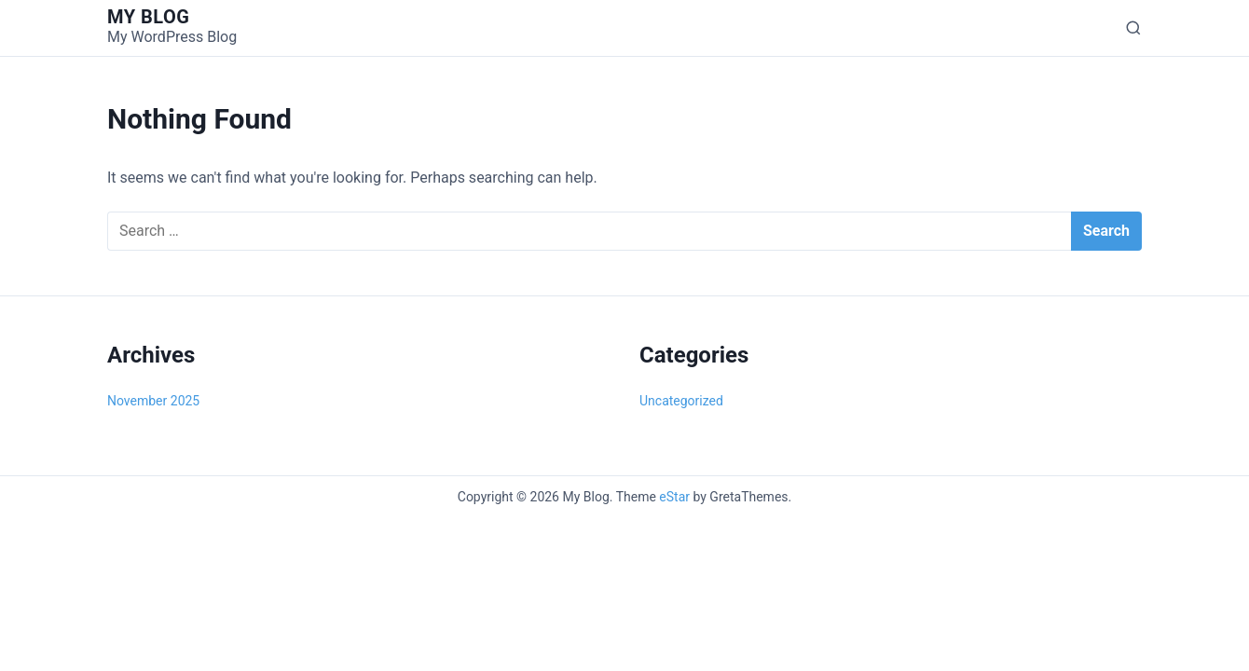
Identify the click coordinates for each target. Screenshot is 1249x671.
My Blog (148, 17)
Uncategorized (681, 400)
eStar (674, 496)
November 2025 (153, 400)
